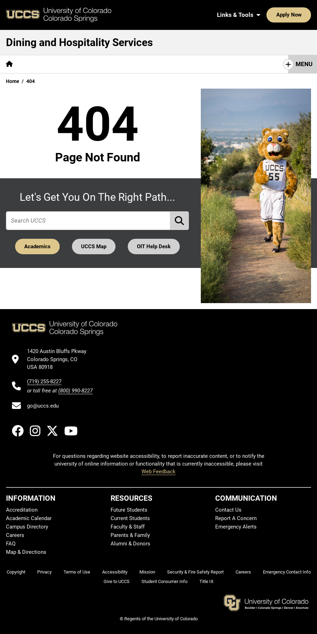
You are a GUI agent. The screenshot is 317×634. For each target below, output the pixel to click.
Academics (37, 246)
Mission (147, 572)
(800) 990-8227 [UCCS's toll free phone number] (75, 391)
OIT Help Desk (154, 246)
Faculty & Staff (128, 527)
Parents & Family (130, 535)
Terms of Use (77, 572)
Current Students (130, 518)
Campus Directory (27, 527)
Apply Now (267, 15)
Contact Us (174, 64)
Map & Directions (26, 552)
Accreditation (22, 510)
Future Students (129, 510)
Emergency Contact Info (287, 572)
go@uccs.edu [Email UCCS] (43, 406)
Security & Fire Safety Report (195, 572)
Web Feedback (158, 471)
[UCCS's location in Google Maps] (60, 359)
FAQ (10, 543)
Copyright (16, 572)
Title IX (206, 581)
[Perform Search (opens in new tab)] (179, 220)
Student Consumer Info (164, 581)
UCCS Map (93, 246)
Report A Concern (236, 518)
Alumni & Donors (130, 543)
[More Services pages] (80, 64)
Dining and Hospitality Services (79, 42)
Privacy (44, 572)
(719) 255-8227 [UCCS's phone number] (44, 381)
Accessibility (114, 572)
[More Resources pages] (128, 64)
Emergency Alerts (236, 527)
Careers (15, 535)
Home (12, 81)
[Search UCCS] (303, 15)
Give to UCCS (117, 581)
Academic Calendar (29, 518)
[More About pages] (38, 64)
